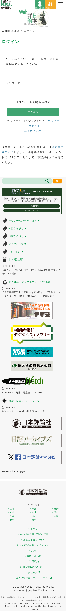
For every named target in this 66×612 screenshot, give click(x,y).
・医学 (11, 516)
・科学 (33, 520)
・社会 (11, 512)
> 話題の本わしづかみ (33, 539)
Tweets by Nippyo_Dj (16, 471)
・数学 (11, 520)
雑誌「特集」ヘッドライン (24, 401)
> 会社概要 (33, 572)
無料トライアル (31, 210)
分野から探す (17, 228)
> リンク (33, 550)
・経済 (55, 508)
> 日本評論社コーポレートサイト (33, 578)
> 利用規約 (33, 561)
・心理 (55, 516)
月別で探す (16, 251)
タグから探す (17, 243)
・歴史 (55, 512)
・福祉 (33, 516)
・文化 (33, 512)
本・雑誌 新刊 (16, 259)
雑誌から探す (17, 236)
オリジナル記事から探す (24, 220)
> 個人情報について (31, 567)
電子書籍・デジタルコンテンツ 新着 (29, 281)
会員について (33, 131)
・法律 (11, 508)
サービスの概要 (31, 206)
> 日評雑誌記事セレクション (33, 545)
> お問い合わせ (33, 556)
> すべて (33, 528)
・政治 (33, 508)
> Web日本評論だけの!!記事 (33, 534)
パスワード (13, 83)
